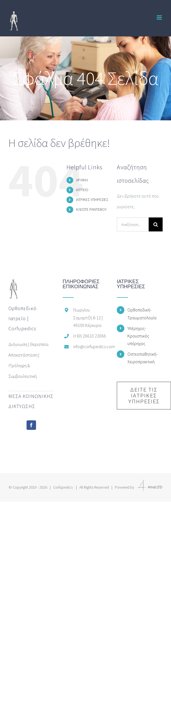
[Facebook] (31, 425)
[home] (13, 284)
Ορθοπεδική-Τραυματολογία (141, 313)
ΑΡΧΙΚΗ (82, 179)
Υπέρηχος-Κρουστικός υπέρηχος (138, 335)
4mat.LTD (148, 486)
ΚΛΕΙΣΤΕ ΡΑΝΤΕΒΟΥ (91, 209)
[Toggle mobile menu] (160, 17)
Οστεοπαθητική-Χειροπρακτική (142, 357)
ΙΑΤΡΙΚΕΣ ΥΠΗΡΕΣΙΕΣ (92, 199)
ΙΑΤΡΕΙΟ (82, 189)
